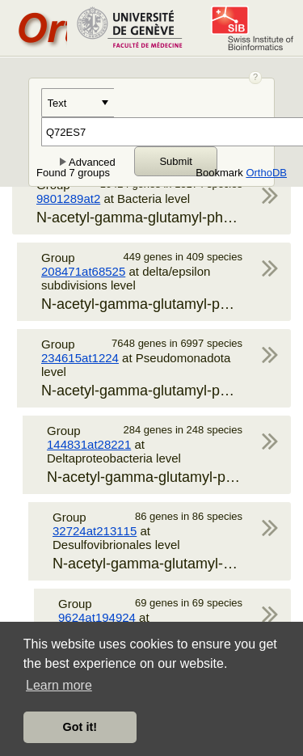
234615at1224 (80, 358)
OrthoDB (266, 173)
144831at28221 (89, 444)
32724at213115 (95, 531)
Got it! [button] (80, 726)
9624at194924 (97, 617)
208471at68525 (83, 271)
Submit (175, 161)
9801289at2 (68, 198)
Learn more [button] (59, 685)
